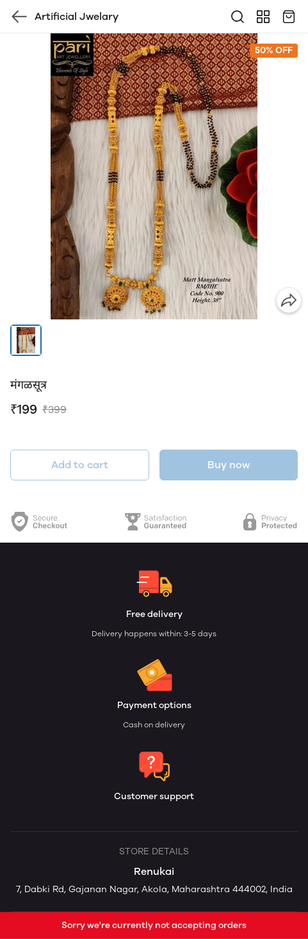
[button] (26, 340)
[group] (154, 176)
